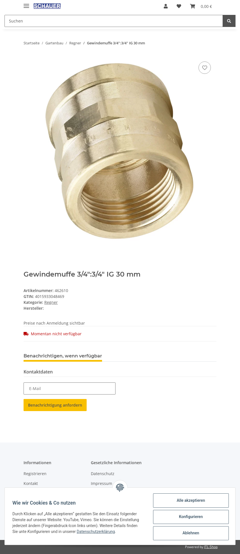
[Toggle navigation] (26, 3)
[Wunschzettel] (179, 6)
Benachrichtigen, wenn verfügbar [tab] (63, 356)
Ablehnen (189, 533)
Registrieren (35, 473)
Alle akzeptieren (189, 500)
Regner (51, 302)
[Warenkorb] (201, 6)
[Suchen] (113, 21)
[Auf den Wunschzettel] (205, 67)
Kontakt (31, 483)
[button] (165, 6)
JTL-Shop (211, 546)
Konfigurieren (189, 516)
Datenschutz (102, 473)
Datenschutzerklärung (97, 531)
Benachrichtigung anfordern (55, 405)
